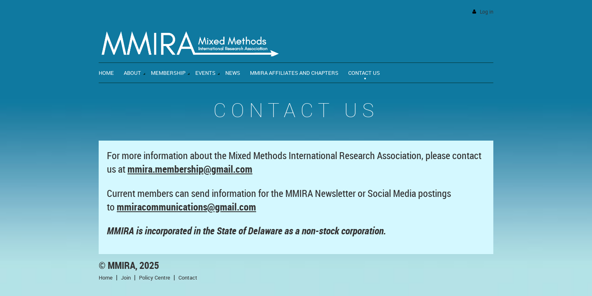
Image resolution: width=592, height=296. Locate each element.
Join (126, 277)
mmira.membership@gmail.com (189, 169)
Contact (187, 277)
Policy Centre (154, 277)
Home (106, 277)
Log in (486, 11)
